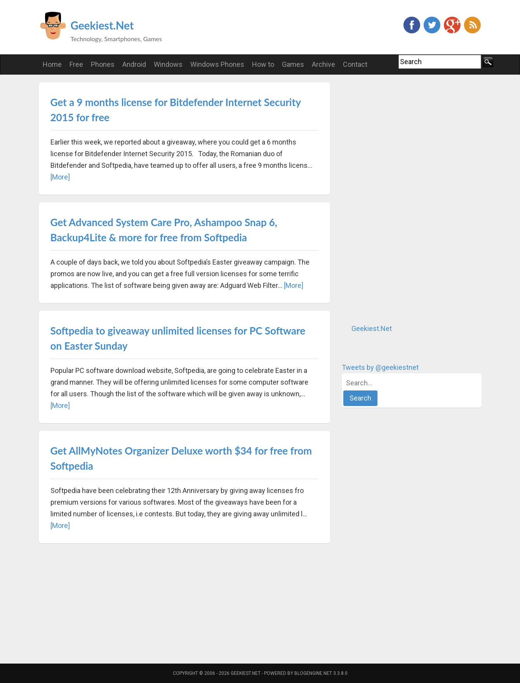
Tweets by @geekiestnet (380, 367)
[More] (60, 177)
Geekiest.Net (102, 25)
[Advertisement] (400, 198)
